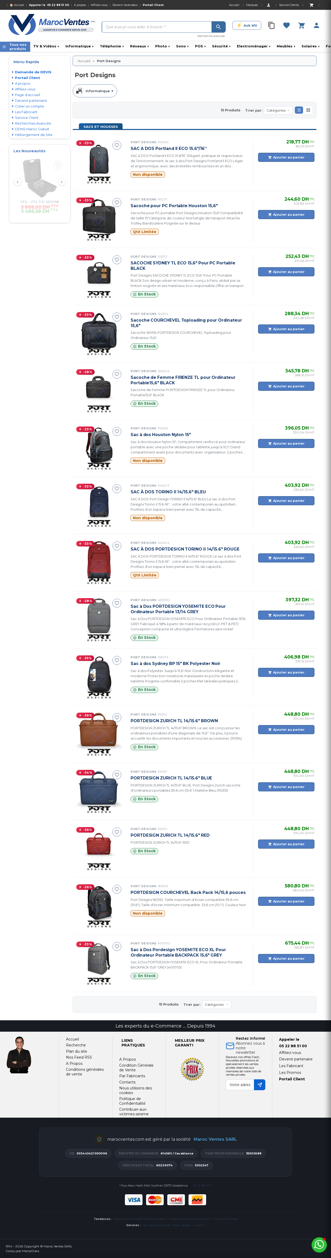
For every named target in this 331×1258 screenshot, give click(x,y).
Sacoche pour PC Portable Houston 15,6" (174, 205)
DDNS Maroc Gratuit (32, 129)
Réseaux (139, 46)
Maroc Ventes (181, 1225)
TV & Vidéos (46, 46)
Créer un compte (29, 106)
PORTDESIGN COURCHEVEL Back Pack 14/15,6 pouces (188, 892)
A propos (80, 5)
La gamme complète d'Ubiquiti (190, 1219)
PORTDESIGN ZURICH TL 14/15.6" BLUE (171, 778)
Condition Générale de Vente (136, 1067)
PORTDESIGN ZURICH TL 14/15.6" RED (170, 835)
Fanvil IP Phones (225, 1219)
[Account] (268, 5)
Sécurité (221, 46)
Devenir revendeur (125, 5)
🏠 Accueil (17, 5)
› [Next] (62, 182)
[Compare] (271, 25)
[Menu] (15, 47)
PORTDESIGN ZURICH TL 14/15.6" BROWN (174, 720)
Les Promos (290, 1072)
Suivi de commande (156, 1225)
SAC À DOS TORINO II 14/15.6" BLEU (168, 491)
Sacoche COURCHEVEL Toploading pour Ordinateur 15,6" (186, 323)
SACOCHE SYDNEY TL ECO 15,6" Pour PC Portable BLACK (183, 266)
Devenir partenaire (31, 100)
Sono (182, 46)
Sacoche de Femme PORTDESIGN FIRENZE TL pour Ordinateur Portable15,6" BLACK (183, 392)
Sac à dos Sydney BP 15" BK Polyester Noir (175, 663)
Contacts (127, 1082)
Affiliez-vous (99, 5)
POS (200, 46)
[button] (299, 110)
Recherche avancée (211, 36)
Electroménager (253, 46)
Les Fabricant (26, 112)
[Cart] (311, 5)
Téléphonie (112, 46)
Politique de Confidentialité (132, 1101)
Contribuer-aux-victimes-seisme (134, 1111)
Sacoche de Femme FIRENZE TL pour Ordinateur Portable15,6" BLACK (183, 380)
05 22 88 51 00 (58, 5)
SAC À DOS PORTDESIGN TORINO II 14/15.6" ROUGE (185, 549)
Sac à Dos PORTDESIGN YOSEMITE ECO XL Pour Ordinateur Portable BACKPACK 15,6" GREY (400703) (187, 964)
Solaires (310, 46)
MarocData (30, 1251)
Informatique (79, 46)
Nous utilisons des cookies (135, 1090)
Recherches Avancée (33, 123)
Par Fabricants (132, 1076)
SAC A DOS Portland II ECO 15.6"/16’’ (169, 148)
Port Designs (150, 142)
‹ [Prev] (17, 182)
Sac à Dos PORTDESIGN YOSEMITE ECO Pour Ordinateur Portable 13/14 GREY (178, 609)
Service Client (27, 117)
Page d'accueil (27, 95)
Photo (162, 46)
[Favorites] (286, 25)
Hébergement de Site (33, 135)
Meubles (286, 46)
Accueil (84, 61)
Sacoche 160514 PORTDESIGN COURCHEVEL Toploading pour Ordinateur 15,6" (181, 335)
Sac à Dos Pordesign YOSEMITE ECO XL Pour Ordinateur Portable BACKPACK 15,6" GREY (178, 952)
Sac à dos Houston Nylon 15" (161, 434)
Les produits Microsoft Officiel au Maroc (140, 1219)
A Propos (127, 1059)
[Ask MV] (246, 25)
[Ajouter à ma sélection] (58, 165)
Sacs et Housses (101, 127)
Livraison (199, 1225)
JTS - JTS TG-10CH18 (39, 202)
